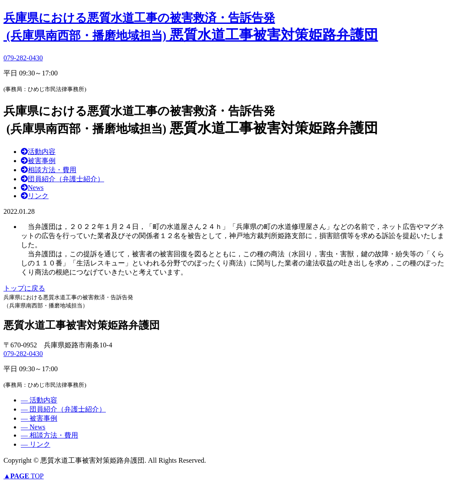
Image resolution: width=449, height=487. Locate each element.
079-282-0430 (23, 58)
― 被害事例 (39, 418)
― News (33, 427)
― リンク (35, 444)
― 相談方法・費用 (49, 435)
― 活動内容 (39, 400)
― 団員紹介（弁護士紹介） (63, 409)
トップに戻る (24, 288)
